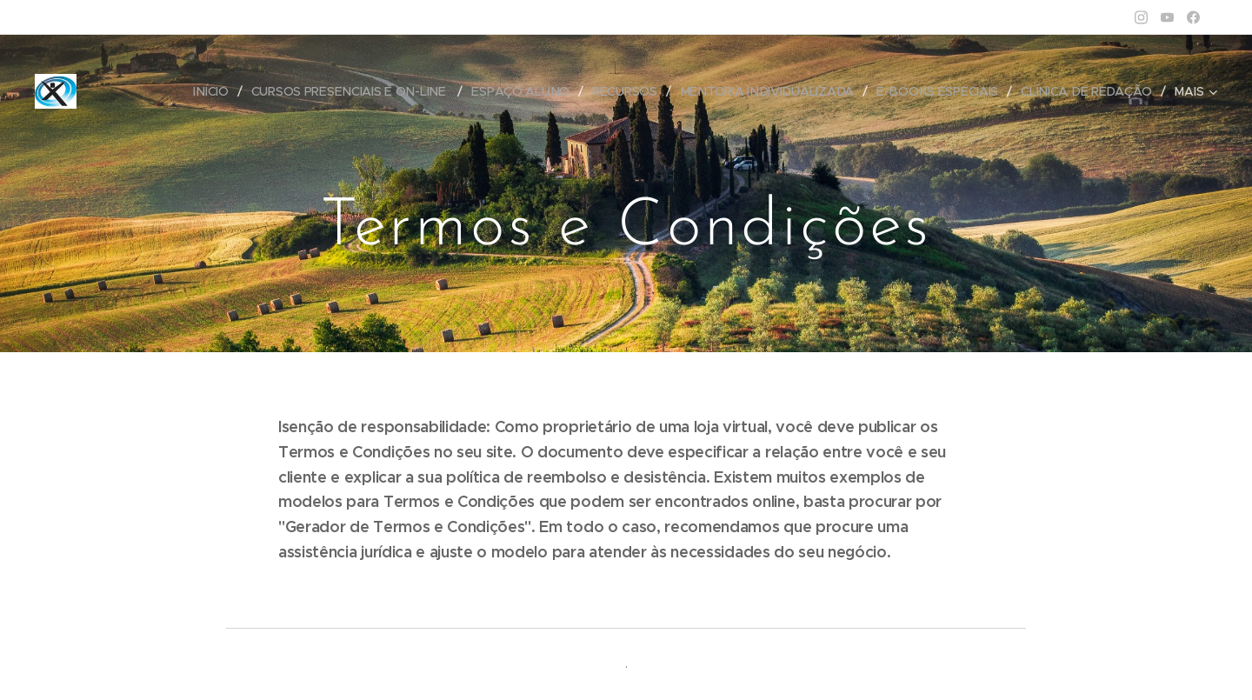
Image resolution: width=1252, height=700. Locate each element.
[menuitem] (215, 91)
